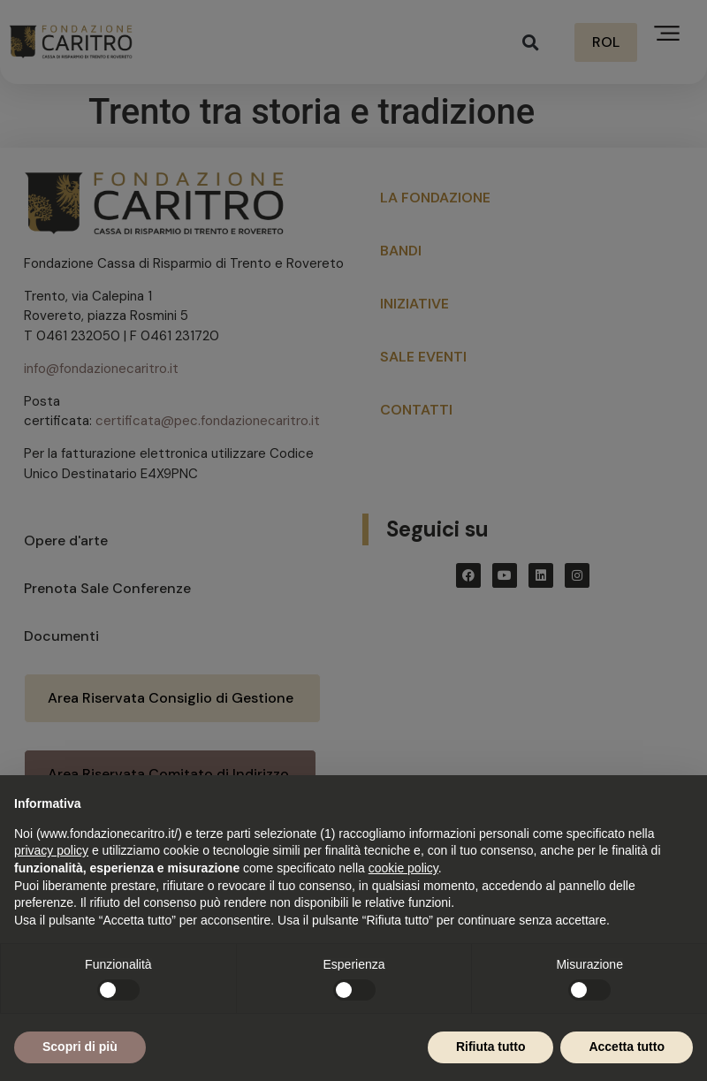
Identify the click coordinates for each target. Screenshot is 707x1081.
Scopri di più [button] (80, 1046)
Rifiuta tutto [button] (491, 1046)
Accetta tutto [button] (627, 1046)
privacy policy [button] (51, 850)
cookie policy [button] (403, 868)
